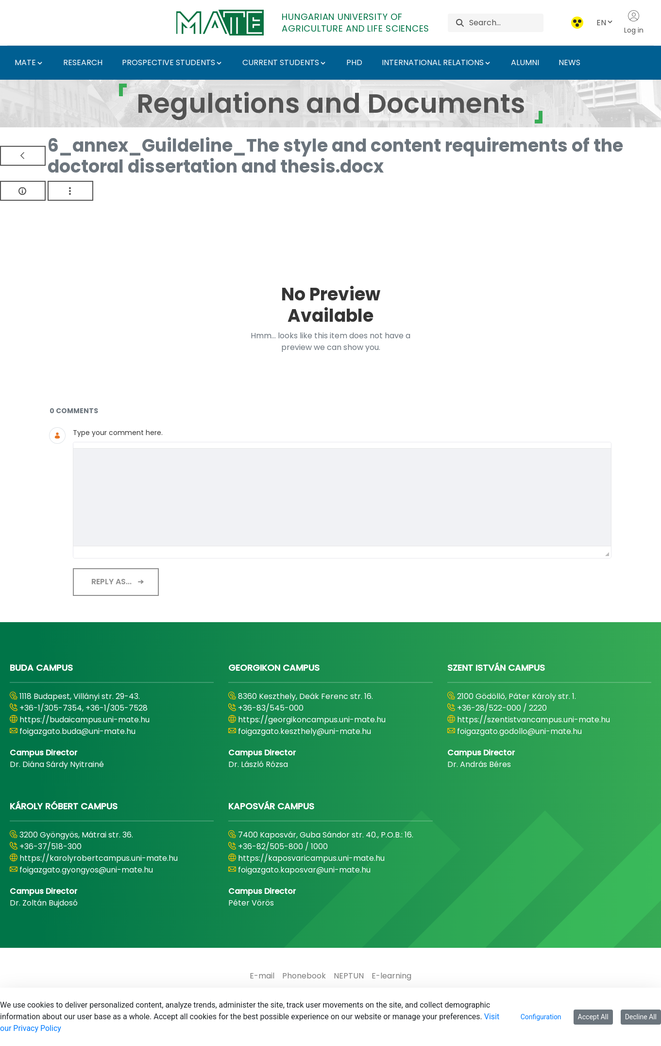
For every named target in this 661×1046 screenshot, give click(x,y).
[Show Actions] (70, 191)
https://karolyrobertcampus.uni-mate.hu (98, 858)
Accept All (593, 1017)
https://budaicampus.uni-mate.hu (84, 719)
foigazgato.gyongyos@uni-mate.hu (86, 869)
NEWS (569, 62)
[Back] (23, 156)
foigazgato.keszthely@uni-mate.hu (304, 731)
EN (605, 22)
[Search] (506, 23)
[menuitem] (262, 976)
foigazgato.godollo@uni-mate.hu (519, 731)
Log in (634, 22)
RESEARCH (82, 62)
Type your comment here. (118, 432)
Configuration (541, 1017)
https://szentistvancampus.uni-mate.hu (533, 719)
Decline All (641, 1017)
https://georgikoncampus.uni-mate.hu (312, 719)
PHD (354, 62)
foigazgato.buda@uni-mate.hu (77, 731)
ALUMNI (525, 62)
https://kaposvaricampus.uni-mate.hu (311, 858)
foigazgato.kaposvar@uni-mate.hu (304, 869)
